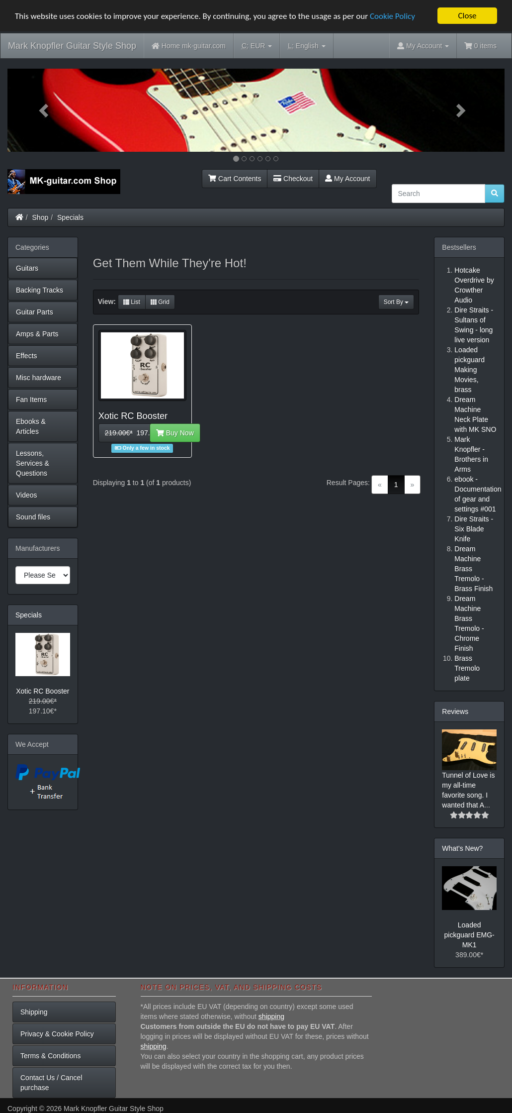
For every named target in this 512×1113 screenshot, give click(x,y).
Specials (70, 217)
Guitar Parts (34, 312)
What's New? (462, 848)
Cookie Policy (392, 16)
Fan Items (31, 400)
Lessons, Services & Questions (32, 463)
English (306, 46)
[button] (44, 110)
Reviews (455, 711)
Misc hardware (38, 378)
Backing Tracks (39, 290)
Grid (160, 302)
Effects (26, 356)
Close (467, 15)
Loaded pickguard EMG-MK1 (469, 935)
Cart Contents (234, 179)
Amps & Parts (37, 334)
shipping (271, 1016)
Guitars (27, 268)
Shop (40, 217)
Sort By (396, 302)
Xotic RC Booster (42, 691)
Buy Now (175, 433)
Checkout (293, 179)
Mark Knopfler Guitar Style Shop (72, 46)
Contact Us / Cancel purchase (51, 1083)
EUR (257, 46)
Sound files (33, 517)
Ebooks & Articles (31, 426)
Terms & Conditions (50, 1056)
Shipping (34, 1012)
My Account (347, 179)
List (131, 302)
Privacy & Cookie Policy (57, 1034)
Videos (26, 495)
